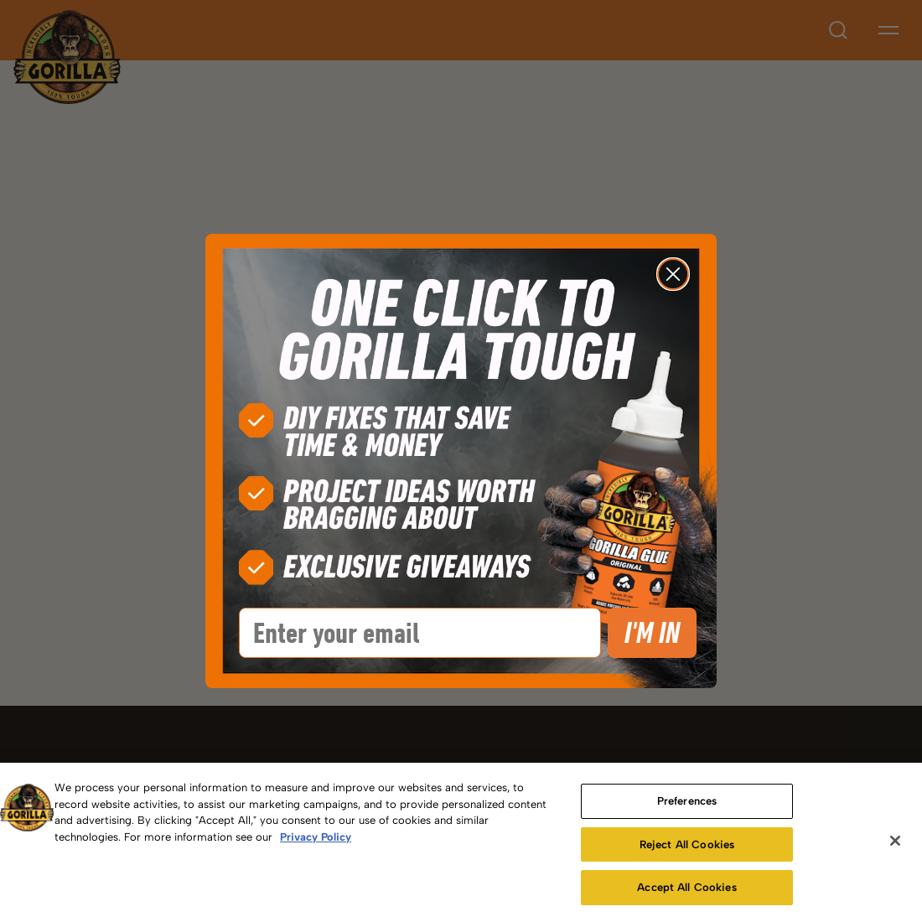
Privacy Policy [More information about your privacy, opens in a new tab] (315, 837)
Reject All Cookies (687, 844)
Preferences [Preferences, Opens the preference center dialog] (687, 801)
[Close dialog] (673, 274)
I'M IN (652, 632)
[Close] (895, 840)
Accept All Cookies (686, 887)
